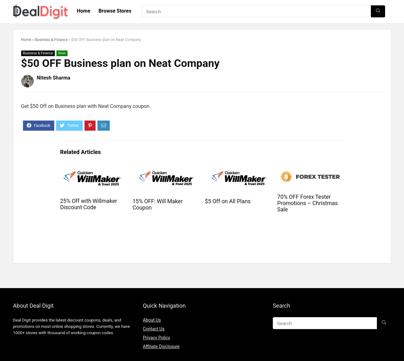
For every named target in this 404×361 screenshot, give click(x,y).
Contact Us (154, 328)
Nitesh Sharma (53, 78)
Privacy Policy (156, 337)
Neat (62, 53)
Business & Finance (51, 40)
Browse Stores (114, 11)
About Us (152, 320)
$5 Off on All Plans (228, 201)
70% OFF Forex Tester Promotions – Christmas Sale (307, 203)
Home (84, 11)
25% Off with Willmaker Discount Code (88, 204)
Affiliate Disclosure (161, 346)
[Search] (378, 11)
